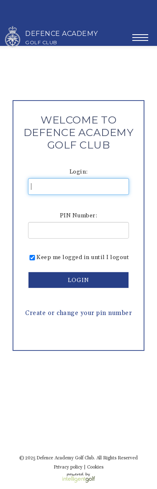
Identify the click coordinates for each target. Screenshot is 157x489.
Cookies (95, 467)
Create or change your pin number (78, 313)
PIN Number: (79, 215)
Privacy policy (68, 467)
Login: (78, 172)
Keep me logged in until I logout (78, 257)
